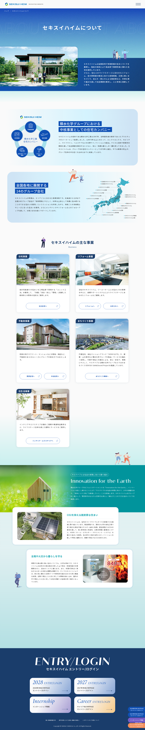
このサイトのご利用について (91, 720)
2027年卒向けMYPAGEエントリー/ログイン (137, 714)
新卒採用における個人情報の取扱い (69, 720)
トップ (6, 11)
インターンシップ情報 (136, 720)
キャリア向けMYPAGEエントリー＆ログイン (136, 725)
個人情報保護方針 (51, 720)
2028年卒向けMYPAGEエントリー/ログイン (137, 709)
